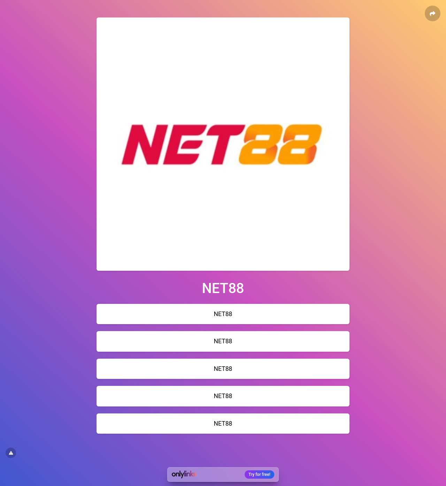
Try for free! (259, 474)
